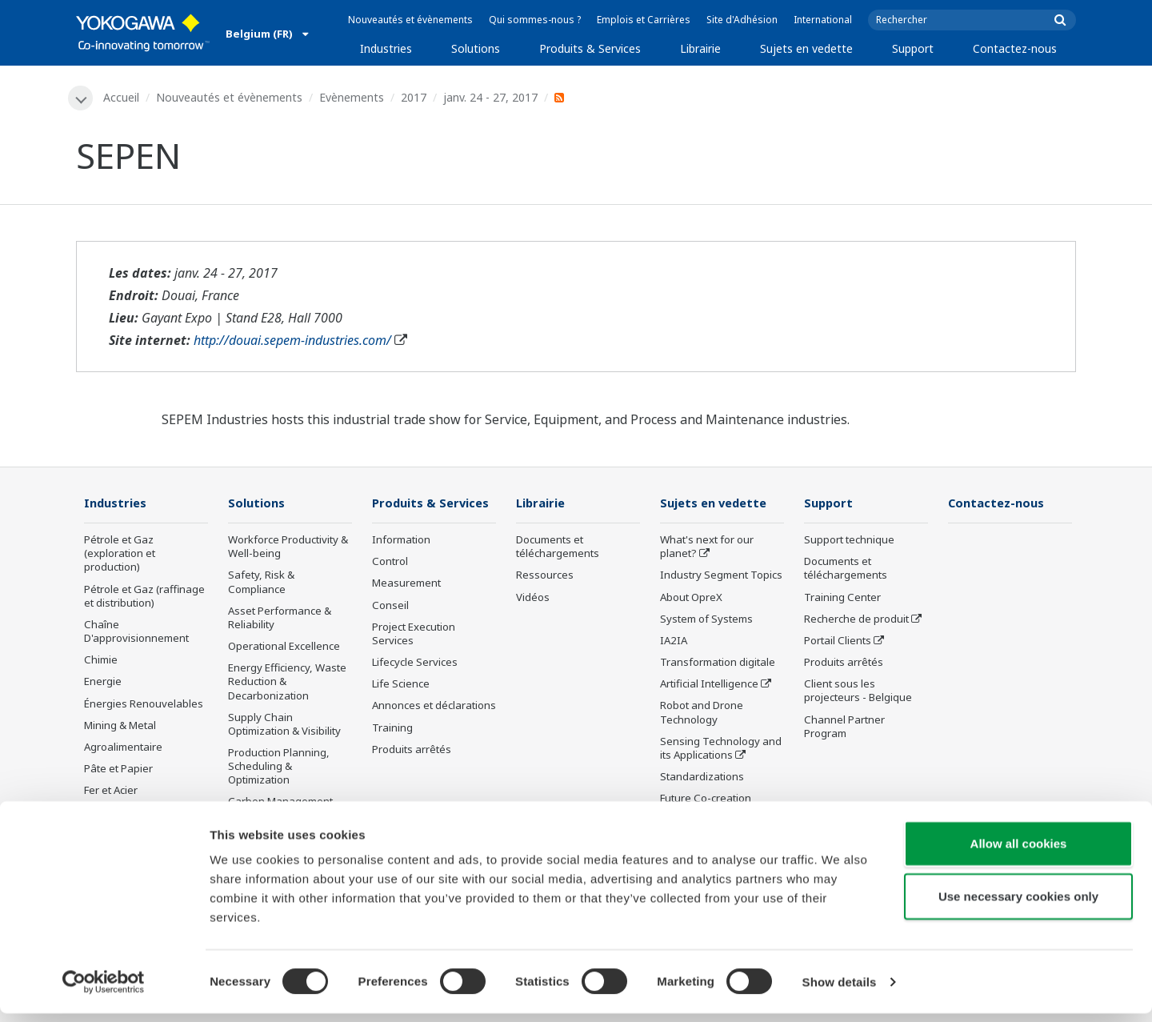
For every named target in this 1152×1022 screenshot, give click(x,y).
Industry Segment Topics (721, 576)
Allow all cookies (1018, 852)
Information (401, 541)
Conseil (390, 606)
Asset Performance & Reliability (279, 618)
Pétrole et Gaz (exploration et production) (119, 554)
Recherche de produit (856, 619)
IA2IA (673, 642)
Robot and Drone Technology (701, 713)
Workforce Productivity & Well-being (288, 548)
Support (913, 48)
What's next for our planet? (707, 548)
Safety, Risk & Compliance (261, 583)
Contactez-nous (1015, 48)
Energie (103, 682)
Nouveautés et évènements (410, 19)
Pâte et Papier (118, 770)
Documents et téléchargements (557, 548)
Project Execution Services (413, 634)
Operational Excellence (284, 647)
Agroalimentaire (123, 748)
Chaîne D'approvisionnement (136, 633)
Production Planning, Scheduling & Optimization (279, 767)
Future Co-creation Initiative (705, 806)
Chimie (101, 661)
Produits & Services (590, 48)
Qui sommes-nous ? (535, 19)
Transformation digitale (717, 663)
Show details (839, 990)
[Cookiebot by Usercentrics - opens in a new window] (104, 991)
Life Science (401, 685)
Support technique (849, 541)
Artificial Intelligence (709, 685)
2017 (414, 97)
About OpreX (691, 598)
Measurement (406, 584)
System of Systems (706, 619)
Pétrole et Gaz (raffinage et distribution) (144, 597)
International (823, 19)
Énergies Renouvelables (143, 704)
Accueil (122, 97)
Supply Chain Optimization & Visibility (284, 725)
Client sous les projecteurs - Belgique (858, 692)
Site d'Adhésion (742, 19)
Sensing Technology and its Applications (721, 749)
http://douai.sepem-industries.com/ (292, 341)
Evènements (352, 97)
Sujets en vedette (806, 48)
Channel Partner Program (844, 727)
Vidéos (533, 598)
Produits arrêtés (411, 750)
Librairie (700, 48)
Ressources (545, 576)
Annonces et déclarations (434, 706)
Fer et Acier (111, 791)
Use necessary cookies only (1018, 905)
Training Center (842, 598)
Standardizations (702, 778)
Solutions (475, 48)
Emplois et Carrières (643, 19)
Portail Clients (837, 642)
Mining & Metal (120, 726)
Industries (386, 48)
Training (392, 728)
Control (390, 562)
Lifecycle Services (415, 663)
